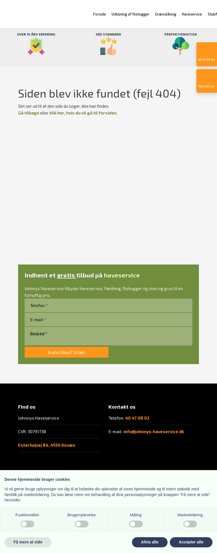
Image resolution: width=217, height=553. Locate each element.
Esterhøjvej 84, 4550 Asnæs (46, 445)
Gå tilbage (28, 112)
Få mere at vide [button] (28, 542)
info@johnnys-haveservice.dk (153, 431)
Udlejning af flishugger (130, 14)
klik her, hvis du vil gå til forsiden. (83, 112)
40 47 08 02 (137, 417)
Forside (99, 14)
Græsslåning (165, 14)
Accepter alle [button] (191, 542)
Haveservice (192, 14)
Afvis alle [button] (149, 542)
